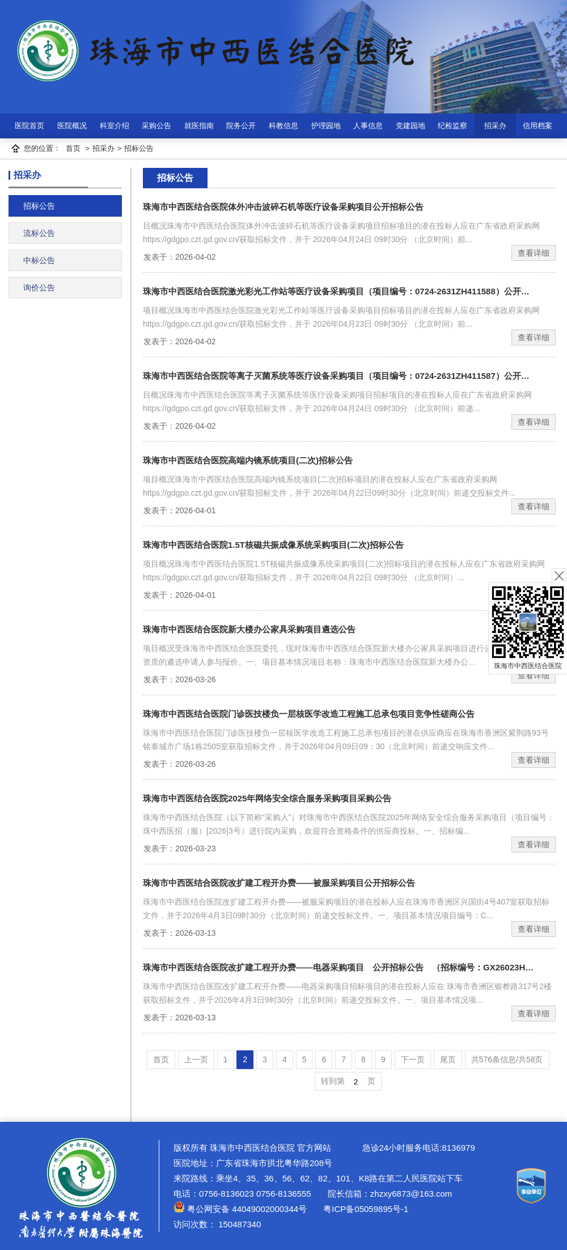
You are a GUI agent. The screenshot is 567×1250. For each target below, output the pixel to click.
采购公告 (156, 125)
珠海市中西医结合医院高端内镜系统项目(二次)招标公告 (248, 460)
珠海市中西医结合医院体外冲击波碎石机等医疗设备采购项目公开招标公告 (283, 207)
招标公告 (139, 148)
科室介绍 (114, 125)
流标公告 (39, 233)
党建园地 (410, 125)
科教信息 (283, 125)
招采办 (495, 125)
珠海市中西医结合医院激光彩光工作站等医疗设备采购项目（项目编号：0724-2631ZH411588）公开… (336, 291)
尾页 (448, 1059)
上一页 (196, 1059)
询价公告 (39, 287)
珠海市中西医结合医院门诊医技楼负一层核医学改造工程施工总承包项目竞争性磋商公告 (309, 714)
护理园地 (326, 125)
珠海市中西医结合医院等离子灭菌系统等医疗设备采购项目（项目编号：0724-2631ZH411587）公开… (336, 376)
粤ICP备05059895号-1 (364, 1209)
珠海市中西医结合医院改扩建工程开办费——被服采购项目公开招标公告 (279, 883)
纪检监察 (452, 125)
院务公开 (241, 125)
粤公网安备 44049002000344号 (240, 1209)
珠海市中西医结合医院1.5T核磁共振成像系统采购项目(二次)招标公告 (273, 545)
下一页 (413, 1059)
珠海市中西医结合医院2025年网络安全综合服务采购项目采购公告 (267, 798)
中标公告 (39, 260)
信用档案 (537, 125)
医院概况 (72, 125)
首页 (73, 148)
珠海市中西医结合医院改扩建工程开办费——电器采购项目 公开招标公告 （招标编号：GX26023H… (338, 967)
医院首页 (29, 125)
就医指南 (199, 125)
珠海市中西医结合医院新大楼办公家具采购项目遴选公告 (249, 629)
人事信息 (368, 125)
